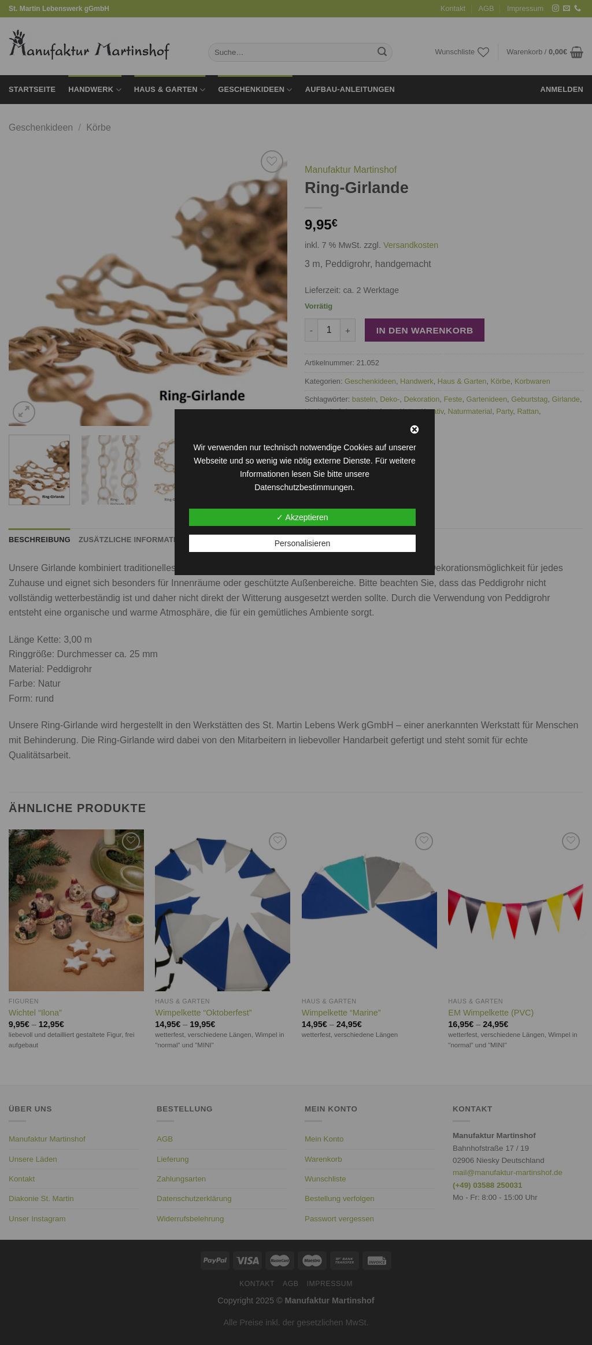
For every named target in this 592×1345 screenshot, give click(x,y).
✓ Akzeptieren (302, 517)
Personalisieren (303, 543)
